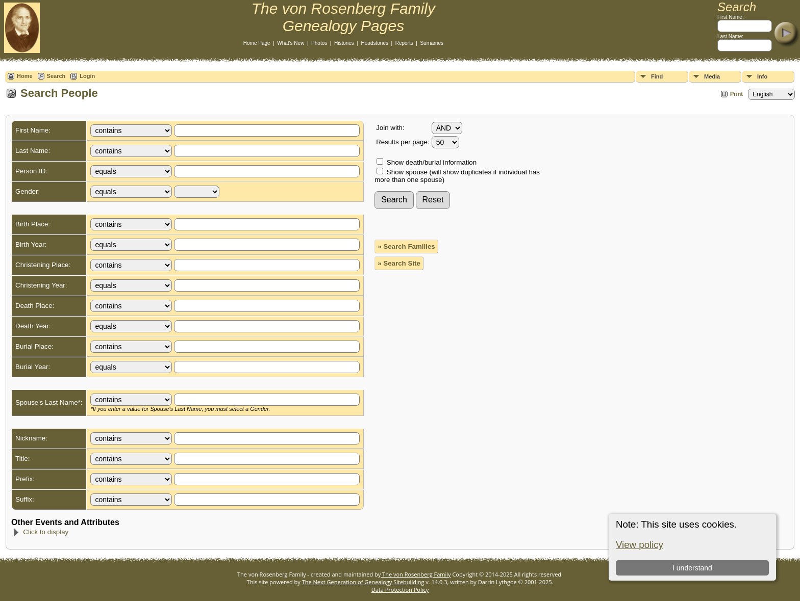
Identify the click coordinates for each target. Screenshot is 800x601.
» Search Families (406, 246)
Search (56, 76)
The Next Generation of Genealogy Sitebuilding (363, 582)
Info (762, 76)
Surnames (431, 43)
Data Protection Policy (400, 589)
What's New (290, 43)
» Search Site (399, 263)
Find (657, 76)
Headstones (374, 43)
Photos (319, 43)
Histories (344, 43)
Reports (404, 43)
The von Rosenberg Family (416, 574)
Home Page (256, 43)
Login (87, 76)
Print (736, 94)
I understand (692, 568)
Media (712, 76)
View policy (639, 544)
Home (25, 76)
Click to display (40, 532)
